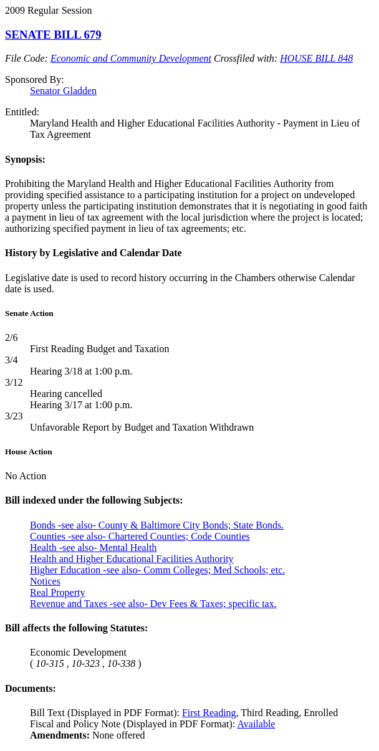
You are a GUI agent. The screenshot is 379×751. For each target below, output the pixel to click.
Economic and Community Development (130, 58)
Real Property (57, 592)
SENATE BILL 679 (53, 34)
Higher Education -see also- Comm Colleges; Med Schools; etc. (157, 570)
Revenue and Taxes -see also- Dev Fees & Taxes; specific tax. (153, 603)
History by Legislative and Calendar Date (93, 252)
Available (256, 724)
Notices (45, 581)
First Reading (209, 712)
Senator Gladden (63, 90)
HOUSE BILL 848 (316, 58)
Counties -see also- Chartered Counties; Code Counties (140, 536)
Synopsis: (25, 159)
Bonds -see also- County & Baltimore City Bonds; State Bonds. (157, 525)
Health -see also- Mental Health (93, 547)
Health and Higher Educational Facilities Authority (132, 558)
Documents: (30, 688)
